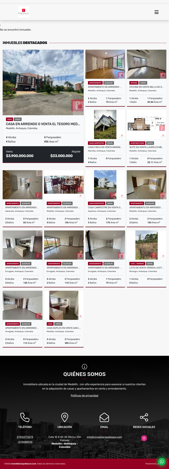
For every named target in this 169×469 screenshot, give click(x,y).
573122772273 (25, 437)
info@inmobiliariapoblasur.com (104, 437)
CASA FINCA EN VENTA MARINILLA (105, 147)
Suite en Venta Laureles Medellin (146, 147)
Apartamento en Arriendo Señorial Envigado (105, 267)
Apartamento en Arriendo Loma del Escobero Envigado (64, 267)
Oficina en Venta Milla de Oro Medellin (146, 87)
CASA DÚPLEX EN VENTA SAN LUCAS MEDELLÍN (64, 328)
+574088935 (24, 442)
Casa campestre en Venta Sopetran (105, 207)
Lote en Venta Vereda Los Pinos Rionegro (146, 267)
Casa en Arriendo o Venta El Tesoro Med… (43, 124)
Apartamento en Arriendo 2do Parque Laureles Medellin (64, 207)
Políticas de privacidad (84, 395)
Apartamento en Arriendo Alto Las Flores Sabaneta (22, 207)
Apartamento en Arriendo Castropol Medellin (105, 87)
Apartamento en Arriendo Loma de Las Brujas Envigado (22, 267)
